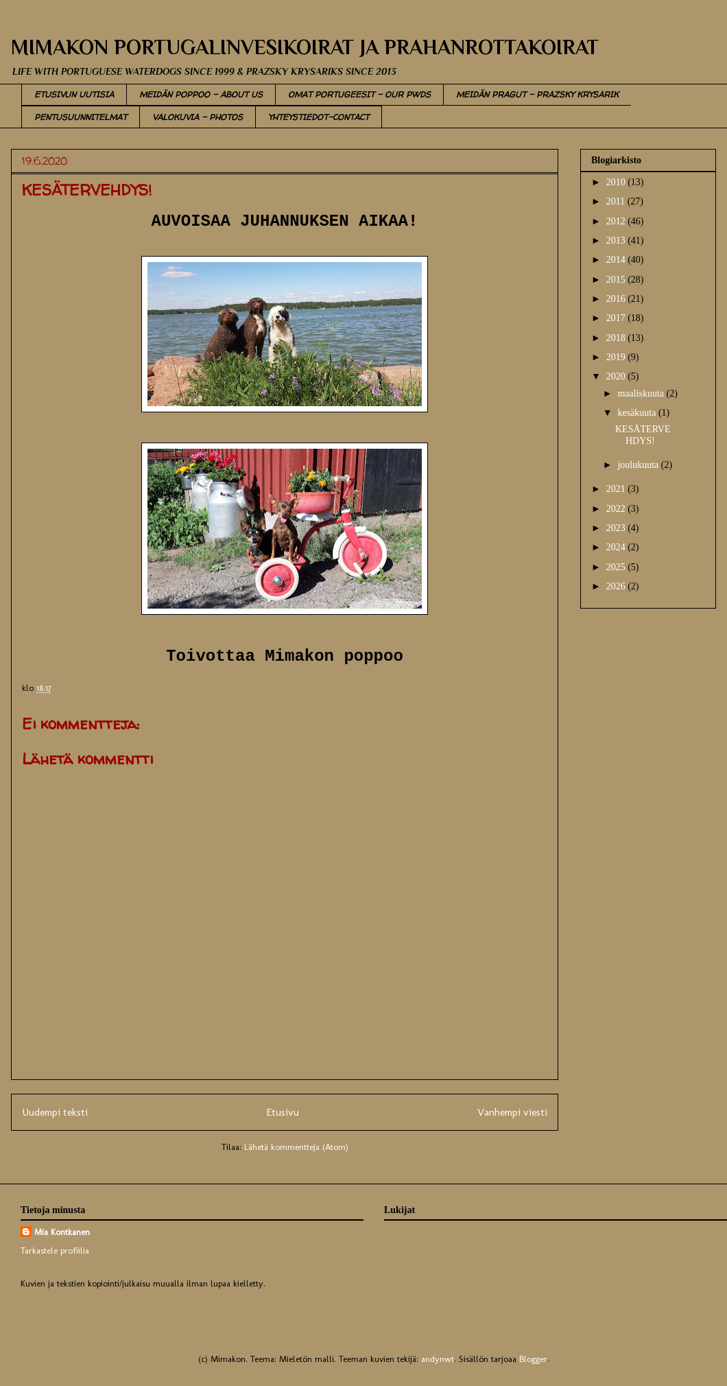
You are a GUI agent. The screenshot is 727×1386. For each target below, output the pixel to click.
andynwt (437, 1359)
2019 (617, 357)
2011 (617, 201)
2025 (617, 567)
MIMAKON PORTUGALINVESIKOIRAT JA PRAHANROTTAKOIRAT (305, 47)
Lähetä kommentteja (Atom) (296, 1147)
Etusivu (282, 1111)
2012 (617, 221)
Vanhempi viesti (512, 1111)
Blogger (533, 1359)
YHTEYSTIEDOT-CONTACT (318, 117)
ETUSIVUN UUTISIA (74, 94)
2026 (617, 586)
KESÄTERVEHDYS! (643, 435)
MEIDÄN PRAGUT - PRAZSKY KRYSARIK (537, 94)
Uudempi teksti (55, 1111)
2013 (617, 240)
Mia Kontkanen (62, 1232)
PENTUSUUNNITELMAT (80, 117)
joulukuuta (638, 465)
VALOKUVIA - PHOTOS (197, 117)
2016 (617, 299)
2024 (617, 547)
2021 (617, 489)
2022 (617, 509)
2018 (617, 338)
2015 (617, 279)
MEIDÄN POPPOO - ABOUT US (201, 94)
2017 (617, 318)
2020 (617, 376)
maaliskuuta (641, 393)
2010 (617, 182)
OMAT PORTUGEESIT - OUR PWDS (359, 94)
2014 (617, 260)
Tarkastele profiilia (55, 1250)
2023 (617, 528)
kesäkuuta (637, 413)
